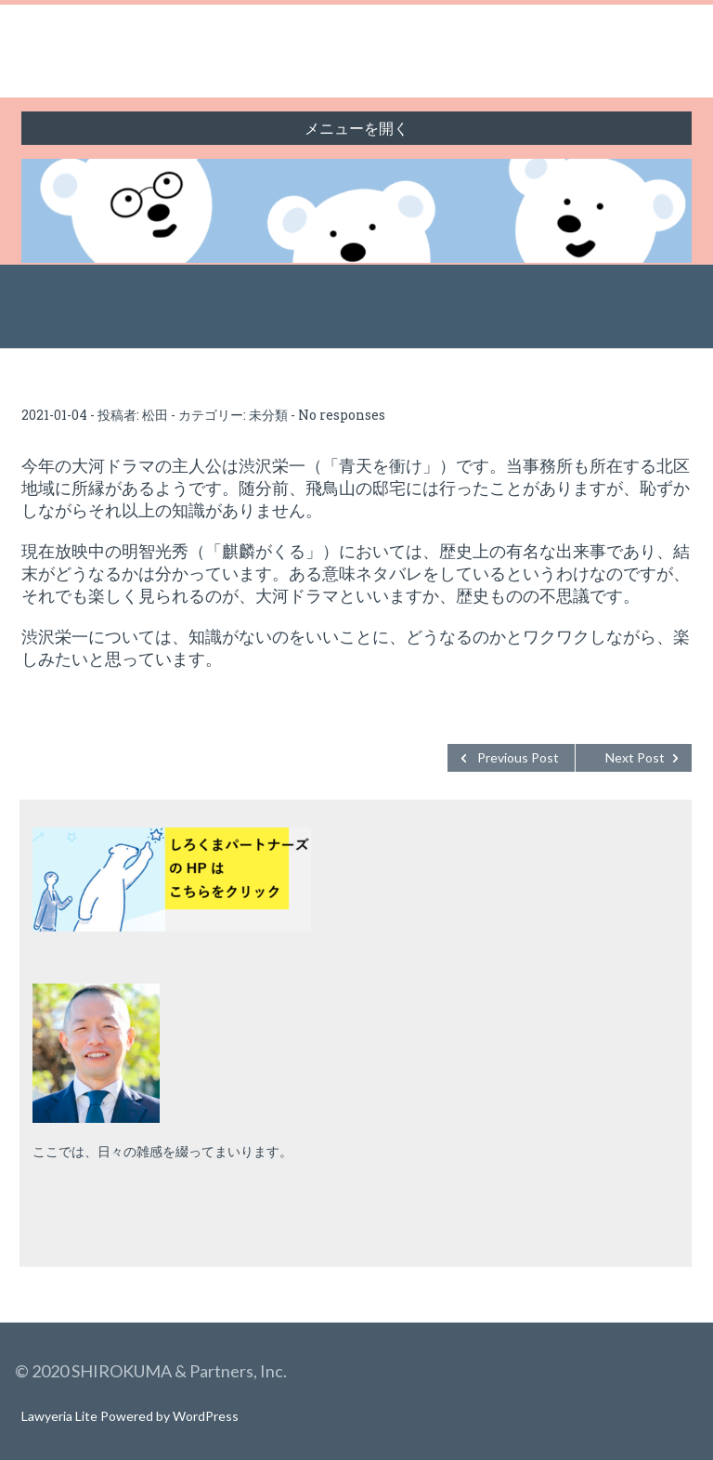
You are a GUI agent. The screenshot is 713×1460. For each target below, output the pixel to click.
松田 (155, 415)
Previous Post (518, 757)
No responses (341, 415)
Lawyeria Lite (60, 1416)
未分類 (268, 415)
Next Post (635, 757)
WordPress (206, 1416)
